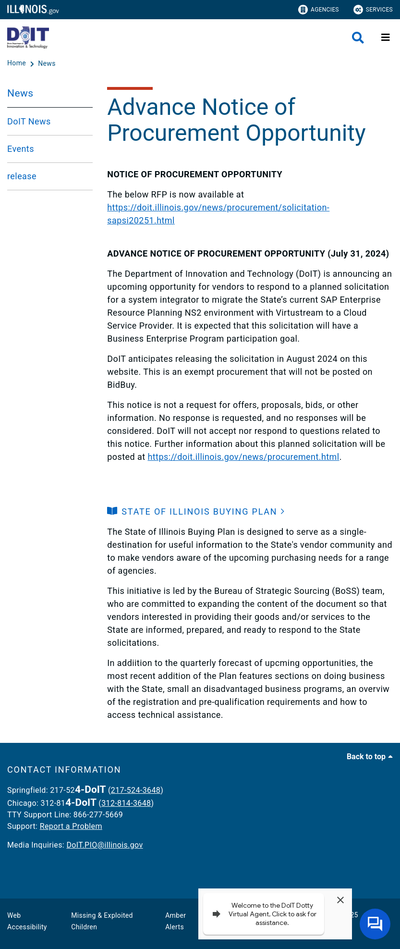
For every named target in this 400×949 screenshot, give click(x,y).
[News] (47, 63)
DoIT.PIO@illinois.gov (104, 845)
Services (373, 9)
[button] (196, 511)
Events (20, 149)
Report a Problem (71, 826)
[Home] (17, 63)
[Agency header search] (358, 38)
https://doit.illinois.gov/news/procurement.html (243, 457)
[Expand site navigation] (385, 37)
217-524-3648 (135, 790)
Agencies (318, 9)
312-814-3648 (126, 803)
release (21, 176)
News (20, 93)
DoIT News (29, 121)
